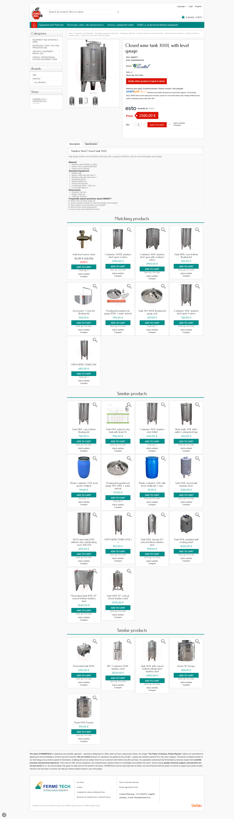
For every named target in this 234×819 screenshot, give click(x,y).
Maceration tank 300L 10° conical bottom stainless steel (84, 598)
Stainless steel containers (174, 33)
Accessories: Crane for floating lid (84, 312)
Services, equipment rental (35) (43, 52)
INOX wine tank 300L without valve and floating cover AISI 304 (84, 542)
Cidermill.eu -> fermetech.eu (46, 101)
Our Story (80, 781)
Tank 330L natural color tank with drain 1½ (118, 430)
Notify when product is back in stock (146, 81)
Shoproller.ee (196, 804)
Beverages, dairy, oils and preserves (85, 24)
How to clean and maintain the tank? (85, 209)
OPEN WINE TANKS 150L (84, 364)
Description (74, 144)
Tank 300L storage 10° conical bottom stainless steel (152, 542)
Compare (177, 125)
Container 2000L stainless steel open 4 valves (118, 256)
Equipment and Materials (51, 24)
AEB (34, 75)
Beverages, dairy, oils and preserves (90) (46, 47)
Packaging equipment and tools (106, 33)
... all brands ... (40, 82)
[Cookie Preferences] (4, 815)
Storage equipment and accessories (150, 33)
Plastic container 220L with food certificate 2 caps (152, 484)
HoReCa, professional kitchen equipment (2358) (45, 58)
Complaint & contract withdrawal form (91, 791)
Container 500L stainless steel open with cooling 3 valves (152, 257)
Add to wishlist (179, 123)
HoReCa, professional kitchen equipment (157, 24)
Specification (91, 144)
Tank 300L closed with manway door (186, 484)
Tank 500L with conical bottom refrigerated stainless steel (152, 668)
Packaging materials (127, 33)
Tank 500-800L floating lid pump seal (152, 312)
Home (71, 33)
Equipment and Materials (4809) (45, 41)
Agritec (36, 79)
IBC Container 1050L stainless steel (118, 666)
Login (190, 6)
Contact (79, 786)
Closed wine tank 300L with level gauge (95, 35)
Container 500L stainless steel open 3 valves (186, 312)
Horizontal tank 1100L (84, 665)
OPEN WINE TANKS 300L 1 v (118, 540)
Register (198, 6)
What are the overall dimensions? (84, 207)
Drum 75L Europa (186, 665)
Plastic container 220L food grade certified (84, 484)
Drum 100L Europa (83, 721)
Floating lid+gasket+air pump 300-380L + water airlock (118, 485)
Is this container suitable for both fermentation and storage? (94, 203)
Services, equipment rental (120, 24)
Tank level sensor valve (84, 254)
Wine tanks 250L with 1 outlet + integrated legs (186, 430)
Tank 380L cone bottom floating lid (186, 256)
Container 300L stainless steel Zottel (152, 430)
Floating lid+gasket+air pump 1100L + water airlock (118, 312)
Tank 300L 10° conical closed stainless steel (118, 596)
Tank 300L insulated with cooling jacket (186, 540)
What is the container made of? (83, 201)
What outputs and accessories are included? (88, 205)
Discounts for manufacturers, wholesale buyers (94, 796)
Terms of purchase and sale (129, 781)
